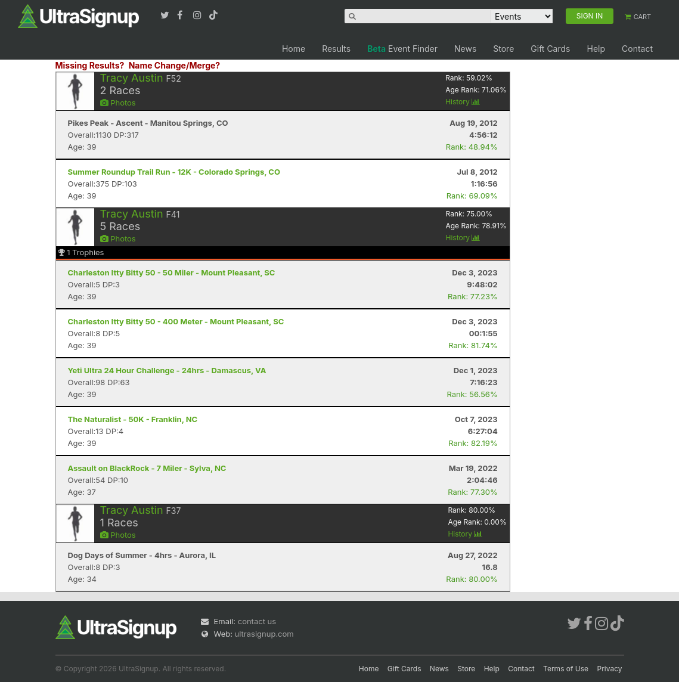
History (462, 101)
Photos (118, 102)
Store (503, 49)
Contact (637, 49)
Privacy (609, 668)
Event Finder (402, 49)
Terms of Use (565, 668)
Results (336, 49)
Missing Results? (90, 65)
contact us (257, 621)
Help (596, 49)
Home (293, 49)
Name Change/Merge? (175, 65)
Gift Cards (550, 49)
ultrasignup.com (264, 633)
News (465, 49)
